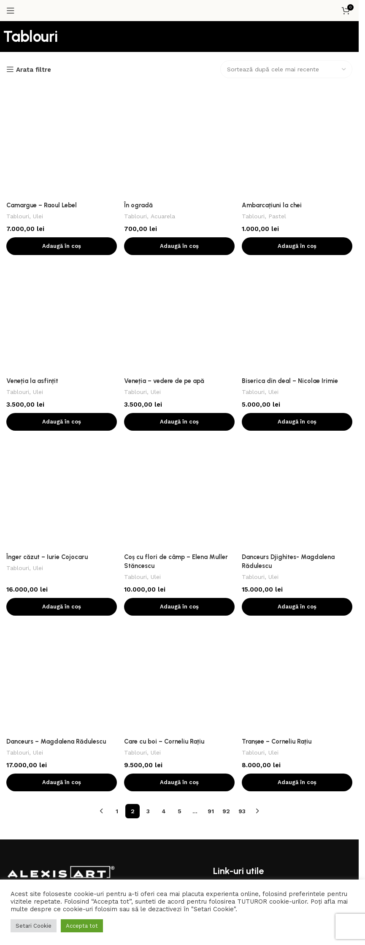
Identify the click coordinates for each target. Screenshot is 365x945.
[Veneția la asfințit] (61, 166)
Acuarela (163, 114)
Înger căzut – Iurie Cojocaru (47, 255)
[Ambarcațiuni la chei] (297, 91)
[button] (61, 145)
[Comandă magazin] (286, 69)
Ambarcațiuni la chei (273, 104)
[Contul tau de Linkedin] (98, 672)
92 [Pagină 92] (226, 426)
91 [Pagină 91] (211, 426)
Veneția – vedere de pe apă (164, 179)
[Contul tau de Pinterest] (158, 657)
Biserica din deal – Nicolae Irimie (291, 179)
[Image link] (61, 529)
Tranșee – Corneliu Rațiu (278, 348)
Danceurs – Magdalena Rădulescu (56, 356)
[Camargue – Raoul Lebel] (61, 91)
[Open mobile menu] (10, 10)
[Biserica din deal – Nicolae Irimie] (297, 166)
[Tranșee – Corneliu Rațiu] (297, 335)
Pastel (279, 114)
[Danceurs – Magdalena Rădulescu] (61, 339)
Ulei (38, 114)
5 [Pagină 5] (179, 426)
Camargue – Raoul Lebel (42, 104)
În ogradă (138, 104)
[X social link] (143, 657)
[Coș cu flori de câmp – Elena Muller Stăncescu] (179, 246)
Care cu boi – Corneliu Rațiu (164, 348)
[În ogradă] (179, 91)
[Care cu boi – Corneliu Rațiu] (179, 335)
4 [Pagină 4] (164, 426)
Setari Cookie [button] (33, 926)
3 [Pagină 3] (148, 426)
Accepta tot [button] (82, 926)
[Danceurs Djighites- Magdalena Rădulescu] (297, 246)
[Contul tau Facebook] (128, 657)
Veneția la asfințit (32, 179)
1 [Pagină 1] (117, 426)
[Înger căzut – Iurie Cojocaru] (61, 242)
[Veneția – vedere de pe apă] (179, 166)
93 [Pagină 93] (242, 426)
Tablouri (18, 114)
